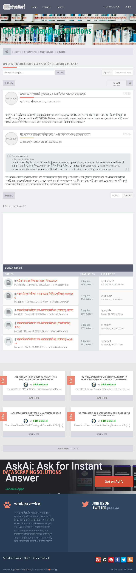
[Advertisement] (68, 238)
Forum (47, 6)
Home (34, 6)
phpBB (16, 569)
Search (60, 6)
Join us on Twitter (105, 505)
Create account (111, 6)
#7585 (127, 93)
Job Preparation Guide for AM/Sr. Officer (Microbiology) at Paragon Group (36, 378)
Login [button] (128, 6)
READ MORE (34, 398)
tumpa (26, 101)
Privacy (19, 558)
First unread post (123, 72)
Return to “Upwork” (14, 206)
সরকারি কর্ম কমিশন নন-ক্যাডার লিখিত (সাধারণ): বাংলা (45, 310)
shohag (21, 284)
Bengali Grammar (60, 301)
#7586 (127, 134)
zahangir (27, 141)
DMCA (27, 558)
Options (116, 195)
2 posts (107, 72)
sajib (20, 313)
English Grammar (59, 347)
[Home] (7, 51)
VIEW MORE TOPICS (68, 448)
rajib (20, 330)
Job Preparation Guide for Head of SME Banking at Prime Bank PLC (36, 414)
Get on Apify (114, 481)
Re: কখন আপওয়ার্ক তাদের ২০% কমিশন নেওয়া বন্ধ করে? (55, 134)
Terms (35, 558)
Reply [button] (9, 83)
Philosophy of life (62, 284)
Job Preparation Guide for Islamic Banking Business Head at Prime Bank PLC (104, 414)
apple (21, 301)
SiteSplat (27, 569)
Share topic (116, 84)
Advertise (8, 558)
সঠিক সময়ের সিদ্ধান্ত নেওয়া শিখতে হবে (37, 281)
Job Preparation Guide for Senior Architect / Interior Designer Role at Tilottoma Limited (104, 378)
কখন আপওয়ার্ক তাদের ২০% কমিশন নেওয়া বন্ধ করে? (40, 64)
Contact (45, 558)
